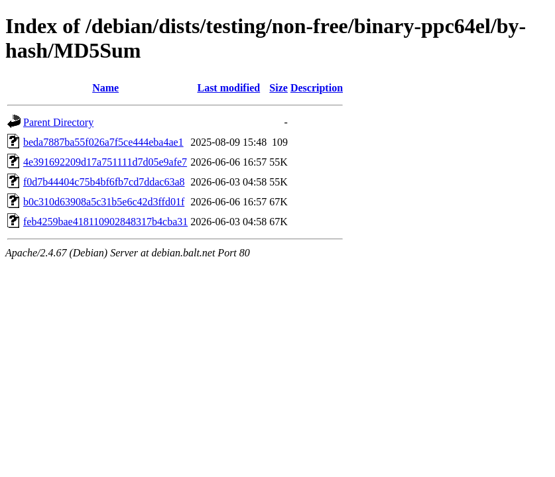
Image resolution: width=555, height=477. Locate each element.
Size (278, 87)
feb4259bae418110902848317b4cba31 (105, 221)
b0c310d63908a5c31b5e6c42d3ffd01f (103, 201)
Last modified (228, 87)
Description (316, 87)
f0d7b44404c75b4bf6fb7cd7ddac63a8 (104, 181)
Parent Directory (58, 122)
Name (105, 87)
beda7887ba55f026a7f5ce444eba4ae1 (103, 142)
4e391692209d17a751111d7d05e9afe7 (105, 162)
